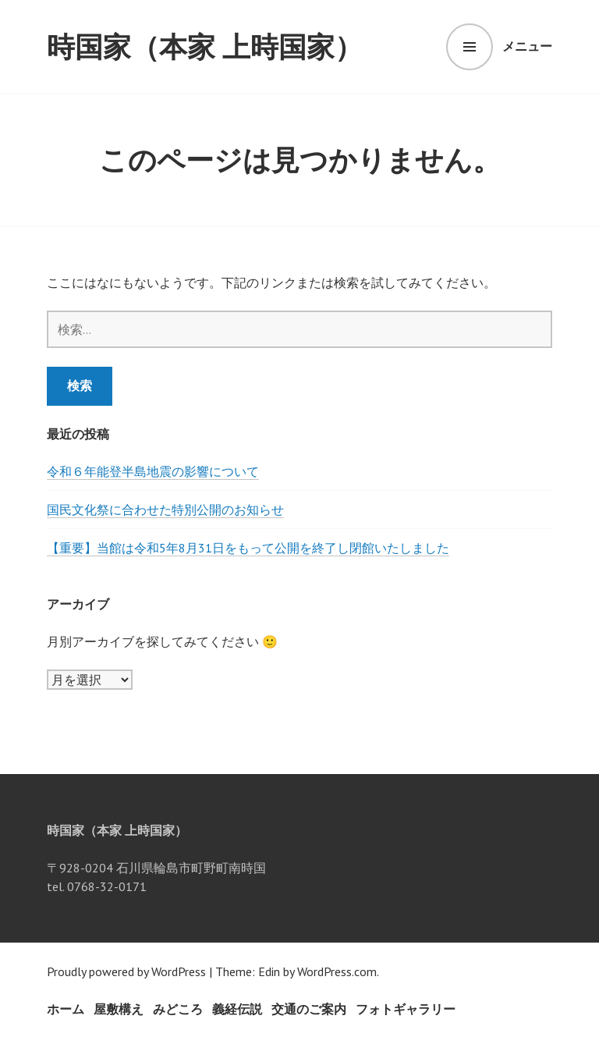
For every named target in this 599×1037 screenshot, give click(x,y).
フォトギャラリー (405, 1009)
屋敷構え (119, 1009)
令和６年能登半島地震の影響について (153, 471)
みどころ (178, 1009)
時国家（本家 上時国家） (205, 46)
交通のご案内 (308, 1009)
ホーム (65, 1009)
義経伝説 (237, 1009)
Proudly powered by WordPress (126, 971)
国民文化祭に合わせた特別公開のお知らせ (165, 509)
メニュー (527, 46)
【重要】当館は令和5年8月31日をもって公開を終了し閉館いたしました (248, 548)
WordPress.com (337, 971)
